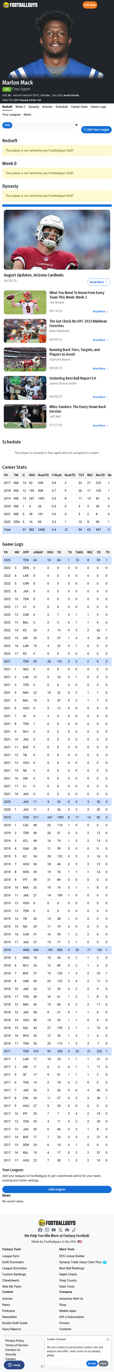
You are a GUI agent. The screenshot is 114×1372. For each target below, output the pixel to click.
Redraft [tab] (7, 107)
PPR (7, 125)
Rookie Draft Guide (15, 1323)
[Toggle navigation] (108, 5)
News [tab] (27, 114)
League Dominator (14, 1268)
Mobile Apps (67, 1311)
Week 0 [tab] (20, 107)
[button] (76, 125)
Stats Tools (66, 1286)
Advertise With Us (71, 1299)
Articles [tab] (47, 107)
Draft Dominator (13, 1262)
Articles (7, 1299)
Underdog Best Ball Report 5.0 (72, 378)
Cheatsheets (10, 1280)
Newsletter (9, 1317)
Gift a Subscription (71, 1317)
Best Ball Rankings (71, 1268)
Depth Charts (68, 1274)
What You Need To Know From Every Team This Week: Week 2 (76, 295)
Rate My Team (11, 1286)
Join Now (90, 5)
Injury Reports (11, 1329)
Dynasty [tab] (33, 107)
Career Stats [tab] (79, 107)
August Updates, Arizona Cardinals (34, 275)
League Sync (10, 1256)
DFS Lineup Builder (72, 1256)
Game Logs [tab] (98, 107)
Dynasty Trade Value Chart (85, 1262)
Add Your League (96, 129)
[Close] (108, 1339)
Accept (92, 1363)
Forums (64, 1323)
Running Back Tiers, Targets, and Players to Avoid (74, 352)
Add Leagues (57, 1189)
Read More (99, 282)
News (6, 1305)
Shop (62, 1305)
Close (103, 1363)
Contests (65, 1329)
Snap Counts (68, 1280)
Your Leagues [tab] (11, 114)
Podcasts (8, 1311)
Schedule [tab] (61, 107)
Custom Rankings (14, 1274)
